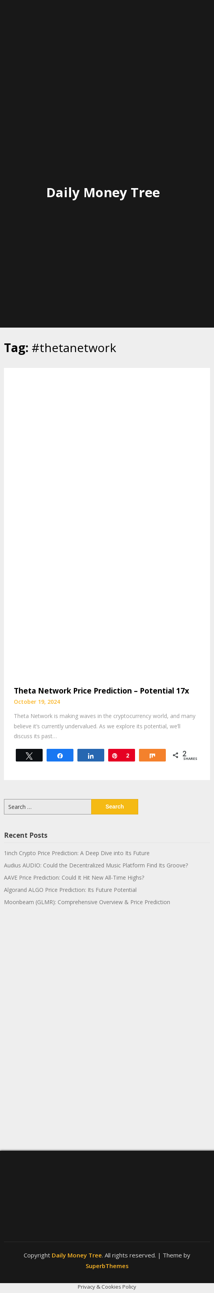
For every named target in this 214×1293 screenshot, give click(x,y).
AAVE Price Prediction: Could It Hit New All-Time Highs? (74, 877)
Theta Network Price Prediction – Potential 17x (101, 691)
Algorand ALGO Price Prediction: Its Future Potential (70, 889)
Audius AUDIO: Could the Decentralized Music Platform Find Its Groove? (96, 865)
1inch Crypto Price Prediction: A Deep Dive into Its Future (77, 853)
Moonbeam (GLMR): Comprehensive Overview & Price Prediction (87, 902)
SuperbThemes (107, 1266)
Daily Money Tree (103, 192)
